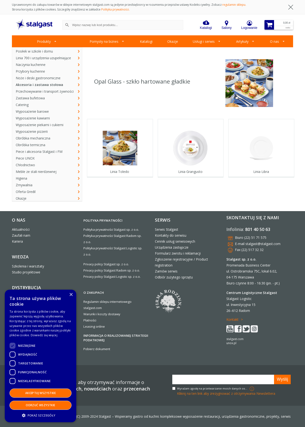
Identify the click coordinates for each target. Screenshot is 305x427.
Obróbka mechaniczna (33, 138)
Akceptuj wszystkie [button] (40, 393)
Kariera (17, 241)
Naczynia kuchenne (31, 64)
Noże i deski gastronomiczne (38, 78)
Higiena (21, 178)
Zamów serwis (166, 271)
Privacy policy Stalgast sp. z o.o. (106, 264)
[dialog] (40, 356)
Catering (22, 104)
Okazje (172, 41)
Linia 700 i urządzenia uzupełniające (43, 58)
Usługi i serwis (204, 41)
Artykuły (242, 41)
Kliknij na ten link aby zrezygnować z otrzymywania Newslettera (226, 393)
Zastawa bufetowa (30, 98)
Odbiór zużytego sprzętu (174, 277)
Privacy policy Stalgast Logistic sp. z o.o (111, 276)
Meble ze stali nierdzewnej (36, 171)
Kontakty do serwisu (170, 235)
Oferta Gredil (26, 191)
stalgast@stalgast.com (262, 243)
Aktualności (21, 229)
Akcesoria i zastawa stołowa (39, 84)
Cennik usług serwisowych (175, 241)
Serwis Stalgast (166, 229)
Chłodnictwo (25, 165)
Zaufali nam (21, 235)
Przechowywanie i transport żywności (45, 91)
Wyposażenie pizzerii (32, 131)
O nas (274, 41)
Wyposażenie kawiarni (33, 118)
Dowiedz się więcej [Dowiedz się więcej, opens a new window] (44, 335)
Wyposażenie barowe (32, 111)
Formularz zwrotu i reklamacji (178, 253)
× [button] (71, 295)
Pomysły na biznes (104, 41)
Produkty (44, 41)
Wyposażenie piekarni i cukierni (39, 125)
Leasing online (94, 326)
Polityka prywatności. (115, 9)
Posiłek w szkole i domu (34, 51)
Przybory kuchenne (30, 71)
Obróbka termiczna (30, 145)
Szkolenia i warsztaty (28, 266)
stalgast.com (235, 339)
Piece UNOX (25, 158)
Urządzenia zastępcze (171, 247)
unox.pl (231, 343)
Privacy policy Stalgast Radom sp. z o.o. (111, 270)
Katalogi (146, 41)
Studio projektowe (26, 272)
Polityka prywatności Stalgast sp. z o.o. (111, 229)
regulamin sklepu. (234, 5)
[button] (40, 415)
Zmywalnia (24, 185)
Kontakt (232, 319)
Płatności (89, 320)
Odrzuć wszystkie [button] (40, 405)
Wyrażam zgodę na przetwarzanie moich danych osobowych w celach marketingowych (213, 388)
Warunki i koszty (95, 314)
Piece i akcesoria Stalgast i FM (39, 151)
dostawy (114, 314)
